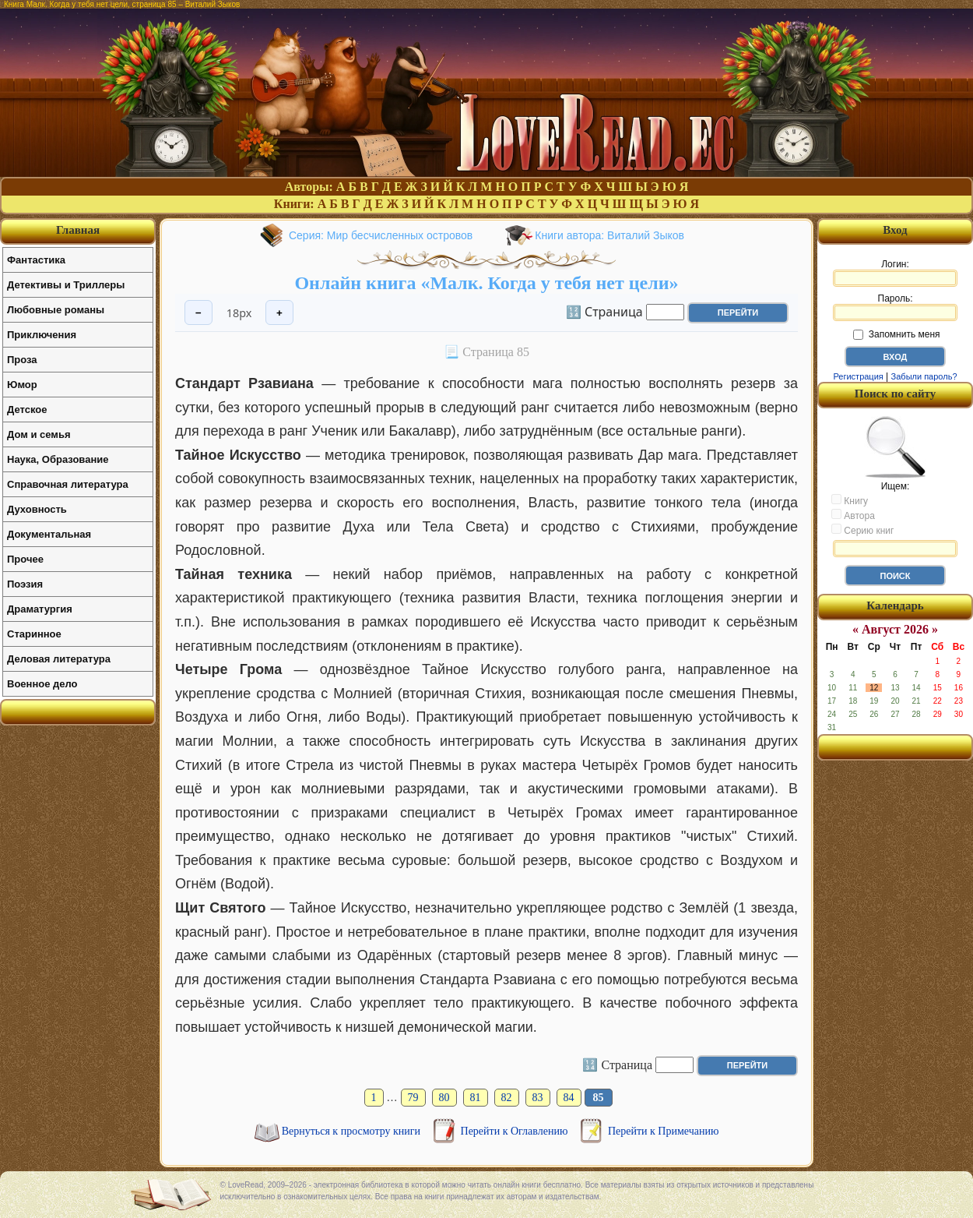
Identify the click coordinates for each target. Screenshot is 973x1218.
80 (444, 1097)
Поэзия (25, 584)
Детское (27, 409)
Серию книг (862, 530)
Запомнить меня (896, 334)
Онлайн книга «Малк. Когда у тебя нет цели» (486, 283)
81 (475, 1097)
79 (413, 1097)
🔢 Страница (604, 311)
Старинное (34, 634)
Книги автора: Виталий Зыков (609, 235)
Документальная (49, 534)
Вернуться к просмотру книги (352, 1131)
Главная (78, 230)
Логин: (895, 273)
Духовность (37, 509)
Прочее (25, 559)
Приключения (41, 335)
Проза (22, 359)
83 (537, 1097)
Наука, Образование (57, 459)
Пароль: (895, 307)
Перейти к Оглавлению (516, 1131)
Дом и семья (39, 434)
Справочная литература (67, 484)
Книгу (849, 500)
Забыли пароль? (924, 376)
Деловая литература (59, 659)
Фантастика (36, 260)
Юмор (22, 384)
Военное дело (42, 684)
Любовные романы (55, 310)
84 (569, 1097)
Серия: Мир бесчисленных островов (380, 235)
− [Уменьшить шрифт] (198, 313)
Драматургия (39, 609)
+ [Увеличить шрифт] (279, 313)
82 (506, 1097)
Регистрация (858, 376)
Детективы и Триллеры (66, 285)
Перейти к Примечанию (663, 1131)
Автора (853, 515)
